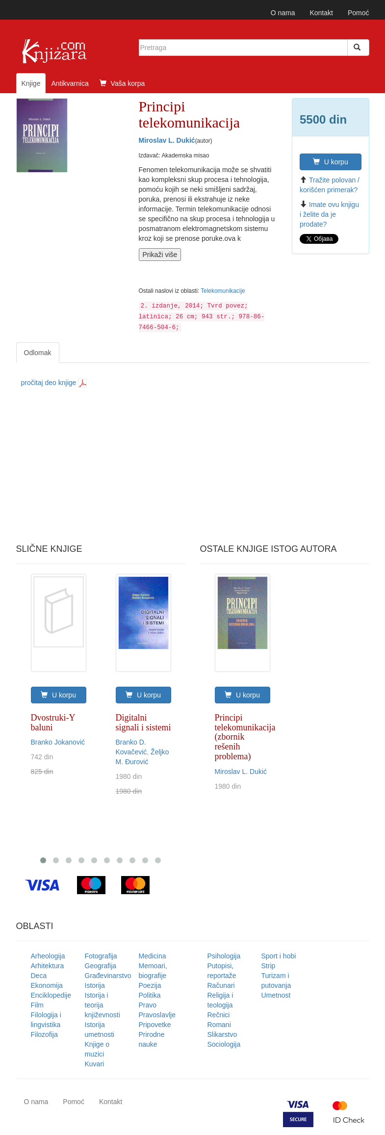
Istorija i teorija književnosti (102, 1005)
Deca (39, 976)
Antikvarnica (69, 83)
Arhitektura (47, 966)
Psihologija (224, 956)
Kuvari (94, 1064)
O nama (283, 13)
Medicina (152, 956)
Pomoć (358, 13)
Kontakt (321, 13)
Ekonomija (47, 985)
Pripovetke (155, 1025)
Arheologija (48, 956)
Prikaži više (160, 254)
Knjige (31, 83)
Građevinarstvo (108, 976)
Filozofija (44, 1034)
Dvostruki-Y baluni (53, 722)
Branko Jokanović (58, 742)
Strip (268, 966)
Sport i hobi (278, 956)
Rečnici (218, 1015)
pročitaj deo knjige (54, 383)
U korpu (330, 162)
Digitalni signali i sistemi (143, 722)
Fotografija (101, 956)
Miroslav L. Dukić (167, 140)
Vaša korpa (122, 83)
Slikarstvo (222, 1034)
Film (37, 1005)
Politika (150, 995)
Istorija (95, 985)
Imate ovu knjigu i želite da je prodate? (329, 214)
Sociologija (224, 1044)
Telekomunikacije (223, 290)
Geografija (101, 966)
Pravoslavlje (157, 1015)
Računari (221, 985)
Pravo (148, 1005)
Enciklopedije (51, 995)
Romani (219, 1025)
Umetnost (276, 995)
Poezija (150, 985)
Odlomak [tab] (37, 353)
